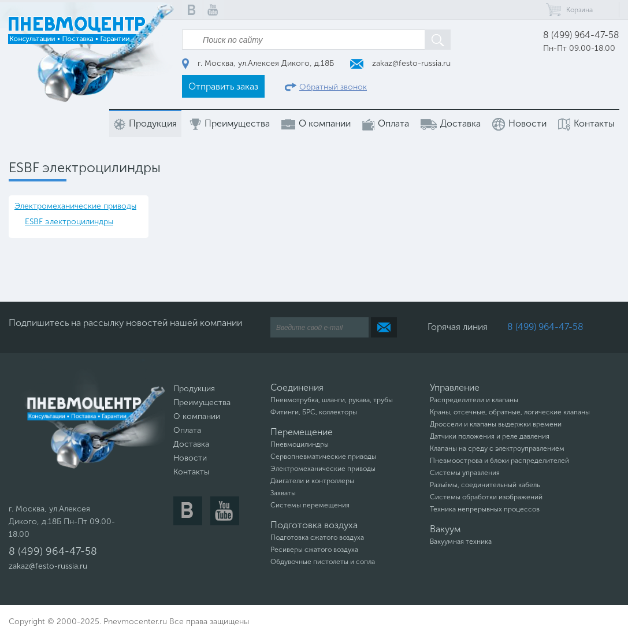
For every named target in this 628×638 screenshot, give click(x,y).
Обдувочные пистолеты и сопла (322, 562)
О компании (316, 123)
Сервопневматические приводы (323, 456)
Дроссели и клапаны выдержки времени (496, 424)
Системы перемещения (310, 505)
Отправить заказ (223, 86)
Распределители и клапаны (474, 400)
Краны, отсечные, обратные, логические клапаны (510, 412)
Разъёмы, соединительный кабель (485, 485)
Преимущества (229, 124)
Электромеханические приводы (75, 206)
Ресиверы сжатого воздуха (314, 550)
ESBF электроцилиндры (69, 222)
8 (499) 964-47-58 (581, 34)
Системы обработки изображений (486, 497)
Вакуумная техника (461, 541)
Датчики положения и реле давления (489, 436)
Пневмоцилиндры (299, 444)
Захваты (283, 493)
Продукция (145, 124)
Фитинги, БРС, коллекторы (313, 412)
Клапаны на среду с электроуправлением (497, 448)
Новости (519, 124)
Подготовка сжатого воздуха (317, 537)
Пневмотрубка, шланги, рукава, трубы (331, 400)
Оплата (385, 124)
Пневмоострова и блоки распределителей (499, 461)
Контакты (586, 124)
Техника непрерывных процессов (485, 509)
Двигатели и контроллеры (312, 481)
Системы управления (465, 473)
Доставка (451, 123)
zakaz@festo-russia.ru (400, 63)
